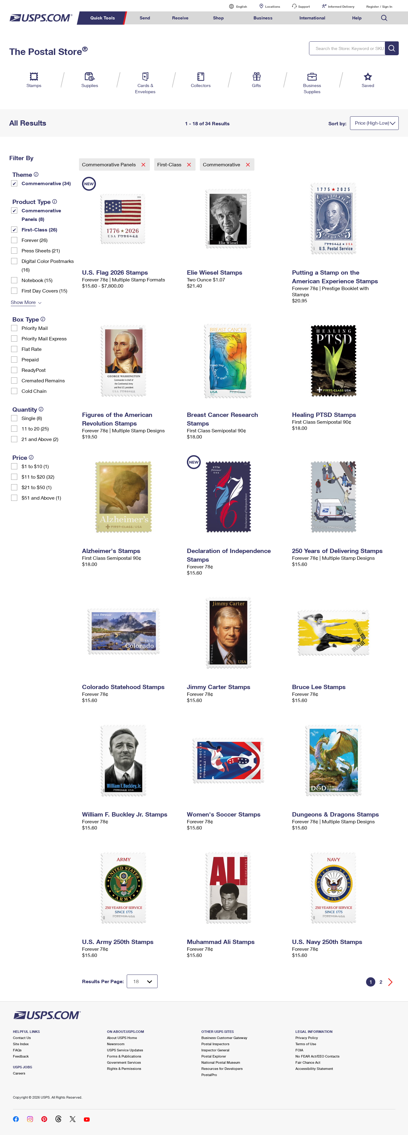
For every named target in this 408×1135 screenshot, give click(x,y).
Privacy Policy (306, 1038)
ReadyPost (34, 370)
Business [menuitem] (263, 17)
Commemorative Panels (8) (41, 214)
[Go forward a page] (390, 982)
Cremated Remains (43, 380)
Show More (23, 302)
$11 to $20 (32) (38, 477)
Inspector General (215, 1050)
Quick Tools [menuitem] (102, 17)
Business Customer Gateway (224, 1038)
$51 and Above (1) (41, 498)
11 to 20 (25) (35, 428)
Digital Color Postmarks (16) (48, 265)
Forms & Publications (124, 1056)
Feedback (21, 1056)
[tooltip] (36, 174)
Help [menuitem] (357, 17)
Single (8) (32, 418)
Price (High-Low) (372, 123)
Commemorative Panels (109, 164)
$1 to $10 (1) (35, 466)
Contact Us (22, 1038)
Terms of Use (305, 1044)
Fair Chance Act (307, 1062)
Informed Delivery (341, 6)
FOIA (299, 1050)
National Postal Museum (220, 1062)
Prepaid (30, 359)
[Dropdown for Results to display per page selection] (142, 981)
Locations (272, 6)
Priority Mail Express (44, 338)
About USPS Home (122, 1038)
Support (304, 6)
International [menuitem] (312, 17)
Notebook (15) (37, 280)
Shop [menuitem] (218, 17)
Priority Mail (35, 328)
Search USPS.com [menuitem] (384, 18)
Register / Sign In (379, 6)
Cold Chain (34, 391)
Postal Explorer (213, 1056)
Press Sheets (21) (41, 250)
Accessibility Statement (314, 1068)
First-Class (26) (39, 229)
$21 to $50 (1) (37, 487)
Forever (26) (34, 240)
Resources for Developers (222, 1068)
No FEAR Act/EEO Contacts (317, 1056)
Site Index (21, 1044)
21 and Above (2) (40, 439)
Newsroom (116, 1044)
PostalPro (209, 1075)
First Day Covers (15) (44, 290)
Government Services (124, 1062)
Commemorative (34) (46, 183)
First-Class (170, 164)
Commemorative (222, 164)
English (235, 6)
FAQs (17, 1050)
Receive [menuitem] (180, 17)
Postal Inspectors (215, 1044)
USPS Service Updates (125, 1050)
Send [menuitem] (145, 17)
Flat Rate (32, 349)
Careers (19, 1073)
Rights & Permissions (124, 1068)
